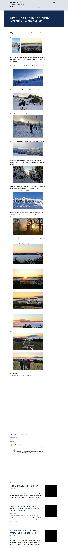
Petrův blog (15, 2)
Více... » (40, 500)
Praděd (15, 434)
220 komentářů (16, 500)
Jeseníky (12, 434)
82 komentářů (16, 524)
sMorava (22, 434)
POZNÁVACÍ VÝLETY (38, 7)
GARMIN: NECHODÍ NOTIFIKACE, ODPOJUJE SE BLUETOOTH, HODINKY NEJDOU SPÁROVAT (25, 508)
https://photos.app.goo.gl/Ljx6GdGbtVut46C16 (21, 375)
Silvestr (18, 434)
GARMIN (18, 7)
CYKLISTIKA (30, 7)
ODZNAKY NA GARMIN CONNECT (24, 486)
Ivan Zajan (14, 444)
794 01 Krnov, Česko (17, 437)
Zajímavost (26, 434)
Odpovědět (15, 455)
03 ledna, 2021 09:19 (20, 444)
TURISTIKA (24, 7)
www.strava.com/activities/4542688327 (21, 190)
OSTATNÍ (45, 7)
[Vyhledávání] (52, 2)
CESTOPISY (12, 7)
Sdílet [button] (11, 439)
